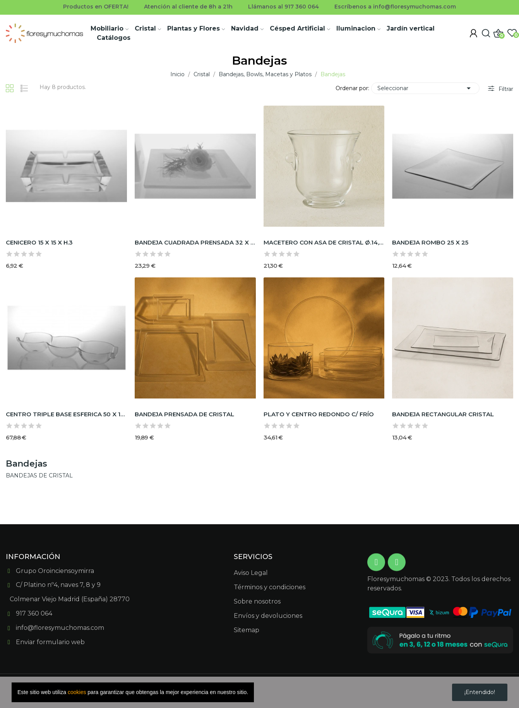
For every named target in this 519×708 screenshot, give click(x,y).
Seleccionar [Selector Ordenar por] (425, 88)
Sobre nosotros (257, 601)
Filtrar (505, 89)
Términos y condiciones (269, 587)
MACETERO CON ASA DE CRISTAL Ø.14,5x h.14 (324, 242)
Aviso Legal (251, 572)
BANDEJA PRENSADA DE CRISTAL (184, 414)
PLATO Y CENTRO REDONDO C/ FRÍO (319, 414)
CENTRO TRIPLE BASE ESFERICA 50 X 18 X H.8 (66, 414)
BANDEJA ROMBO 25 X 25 (430, 242)
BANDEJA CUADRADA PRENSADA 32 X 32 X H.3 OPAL (195, 242)
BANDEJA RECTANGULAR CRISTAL (443, 414)
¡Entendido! (479, 692)
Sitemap (246, 630)
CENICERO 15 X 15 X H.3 (39, 242)
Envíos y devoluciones (268, 615)
